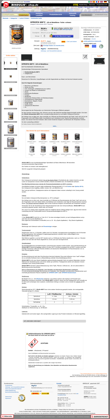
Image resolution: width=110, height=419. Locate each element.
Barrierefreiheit (89, 7)
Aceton (69, 186)
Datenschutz (8, 396)
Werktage (56, 29)
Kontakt (80, 7)
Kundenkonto (8, 385)
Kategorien (14, 18)
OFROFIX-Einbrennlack (69, 272)
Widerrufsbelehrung (10, 390)
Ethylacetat (39, 279)
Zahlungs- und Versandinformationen (51, 51)
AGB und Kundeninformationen (13, 388)
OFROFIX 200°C (54, 272)
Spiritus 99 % (79, 186)
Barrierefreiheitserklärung (11, 392)
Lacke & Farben (24, 18)
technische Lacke (36, 18)
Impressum (103, 7)
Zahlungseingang (67, 29)
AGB (96, 7)
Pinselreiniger (47, 226)
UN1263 (93, 39)
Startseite (5, 18)
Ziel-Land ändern (72, 41)
